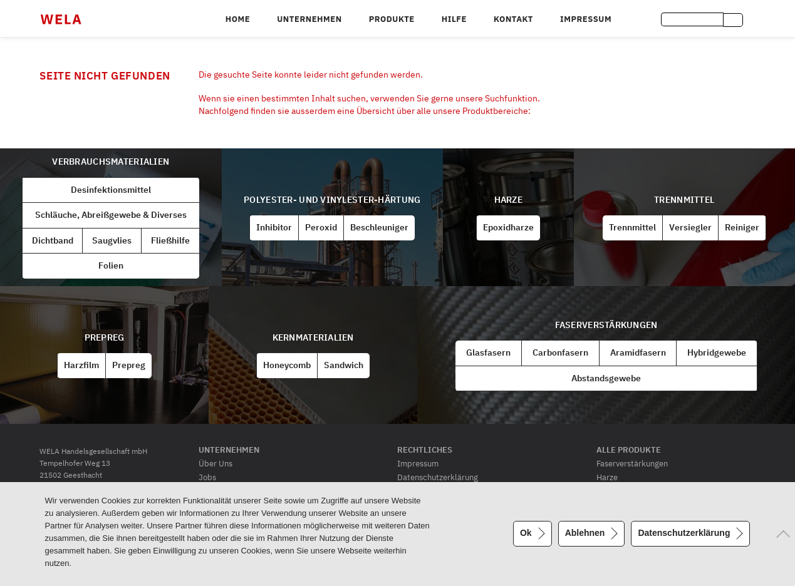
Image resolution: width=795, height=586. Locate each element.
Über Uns (215, 463)
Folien (110, 265)
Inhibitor (274, 227)
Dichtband (52, 240)
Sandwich (343, 365)
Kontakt (513, 19)
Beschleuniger (379, 227)
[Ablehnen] (779, 534)
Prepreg (105, 337)
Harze (508, 199)
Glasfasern (488, 352)
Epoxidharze (508, 227)
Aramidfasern (638, 352)
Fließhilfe (170, 240)
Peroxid (321, 227)
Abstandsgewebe (606, 378)
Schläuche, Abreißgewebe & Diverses (111, 214)
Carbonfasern (560, 352)
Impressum (585, 19)
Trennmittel (684, 199)
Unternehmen (309, 19)
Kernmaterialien (313, 337)
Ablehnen (585, 533)
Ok (526, 533)
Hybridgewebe (716, 352)
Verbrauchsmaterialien (110, 161)
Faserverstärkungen (606, 325)
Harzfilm (81, 365)
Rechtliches (424, 450)
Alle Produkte (628, 450)
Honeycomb (287, 365)
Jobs (207, 477)
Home (238, 19)
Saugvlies (112, 240)
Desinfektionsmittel (111, 189)
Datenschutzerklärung (437, 477)
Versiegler (690, 227)
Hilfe (454, 19)
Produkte (392, 19)
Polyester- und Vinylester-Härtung (332, 199)
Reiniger (742, 227)
